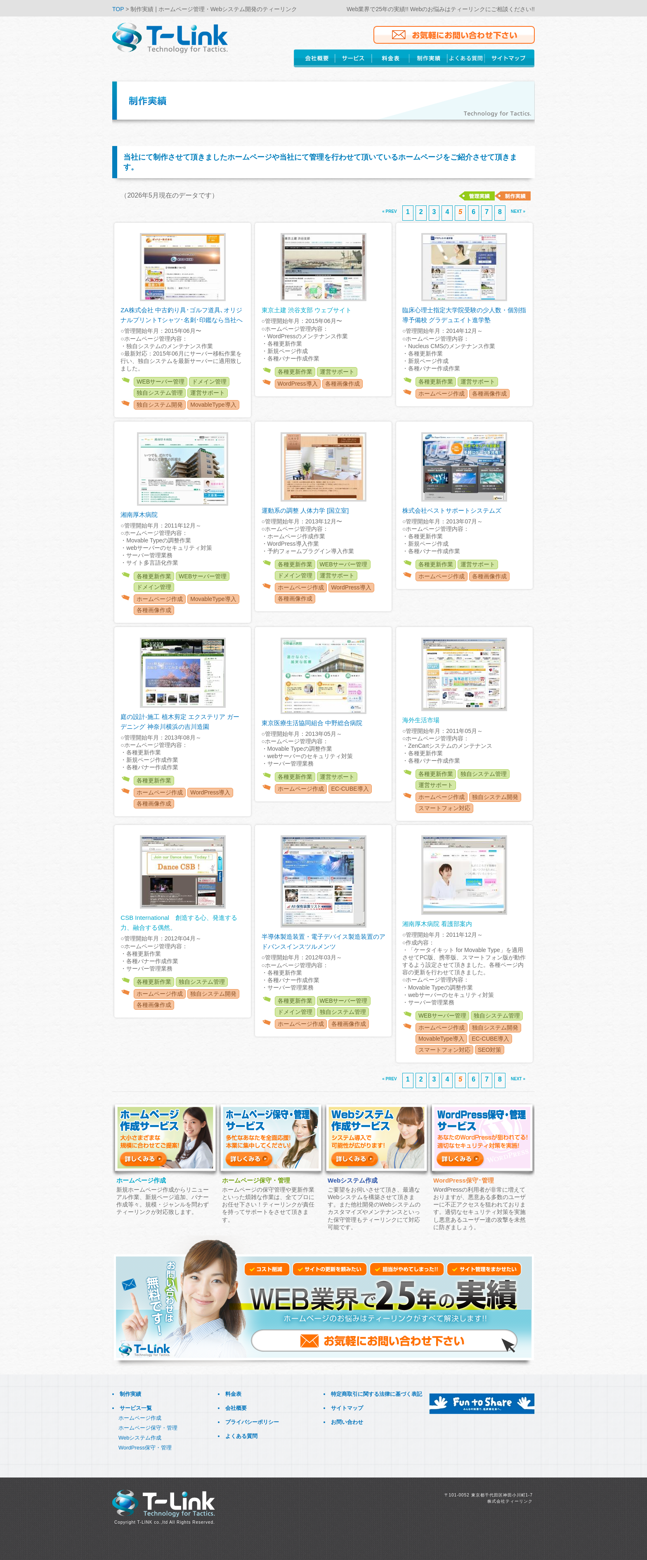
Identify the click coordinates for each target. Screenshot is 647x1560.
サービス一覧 (136, 1408)
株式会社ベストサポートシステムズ (451, 510)
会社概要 (236, 1408)
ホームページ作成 (139, 1418)
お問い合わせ (347, 1422)
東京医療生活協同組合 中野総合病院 (312, 722)
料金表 (233, 1394)
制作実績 (130, 1394)
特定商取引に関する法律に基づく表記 (376, 1394)
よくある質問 (241, 1436)
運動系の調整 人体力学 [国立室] (305, 510)
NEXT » (518, 211)
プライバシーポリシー (252, 1422)
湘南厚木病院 (139, 514)
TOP (118, 9)
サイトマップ (347, 1408)
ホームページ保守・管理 (147, 1428)
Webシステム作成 (140, 1438)
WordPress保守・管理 (145, 1448)
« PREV (389, 211)
